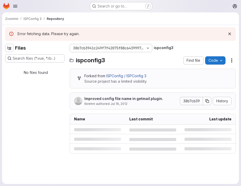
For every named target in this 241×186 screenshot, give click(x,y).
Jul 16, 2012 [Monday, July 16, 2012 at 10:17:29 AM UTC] (118, 104)
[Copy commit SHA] (207, 101)
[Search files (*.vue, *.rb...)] (35, 58)
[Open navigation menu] (15, 6)
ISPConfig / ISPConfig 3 (126, 76)
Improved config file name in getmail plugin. (123, 98)
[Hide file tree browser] (9, 48)
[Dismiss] (230, 34)
